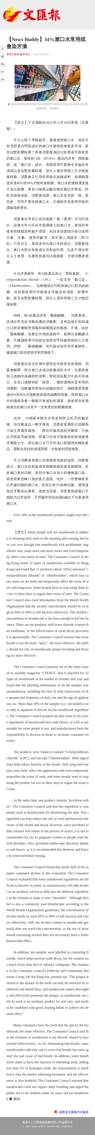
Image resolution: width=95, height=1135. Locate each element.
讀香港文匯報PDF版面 (74, 1112)
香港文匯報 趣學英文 (18, 54)
